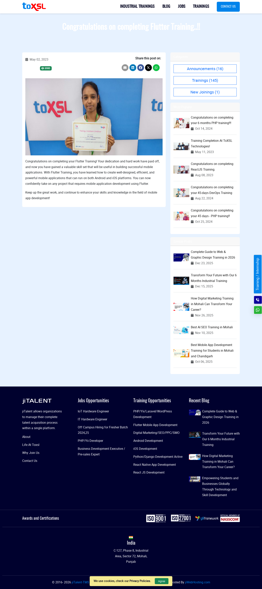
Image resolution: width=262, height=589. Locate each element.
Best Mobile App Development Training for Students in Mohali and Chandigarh (212, 350)
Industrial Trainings (137, 7)
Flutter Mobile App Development (155, 425)
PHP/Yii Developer (90, 440)
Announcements (205, 68)
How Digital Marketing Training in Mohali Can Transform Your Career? (212, 304)
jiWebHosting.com (197, 582)
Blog (166, 7)
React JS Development (149, 472)
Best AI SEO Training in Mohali (212, 327)
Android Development (148, 440)
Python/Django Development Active (157, 456)
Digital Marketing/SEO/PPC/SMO (156, 433)
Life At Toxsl (30, 445)
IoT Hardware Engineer (93, 411)
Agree (161, 581)
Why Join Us (30, 453)
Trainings (201, 7)
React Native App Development (154, 464)
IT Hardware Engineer (92, 419)
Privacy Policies (139, 581)
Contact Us (228, 6)
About (26, 437)
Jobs (181, 7)
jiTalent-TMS (81, 582)
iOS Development (145, 448)
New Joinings (205, 92)
